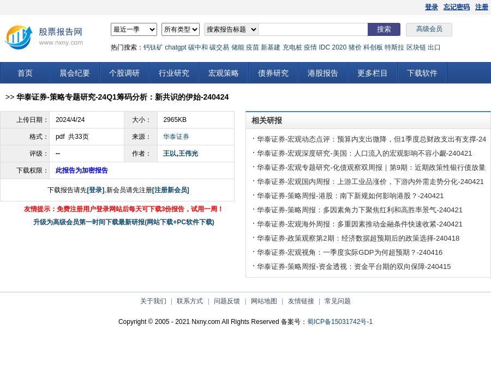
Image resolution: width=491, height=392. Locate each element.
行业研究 (174, 73)
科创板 (373, 47)
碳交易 (219, 47)
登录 (431, 7)
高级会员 (429, 29)
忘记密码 (457, 7)
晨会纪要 (74, 73)
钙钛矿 (153, 47)
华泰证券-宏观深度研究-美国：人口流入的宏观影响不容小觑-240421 (364, 153)
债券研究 (273, 73)
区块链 (416, 47)
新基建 (270, 47)
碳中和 (198, 47)
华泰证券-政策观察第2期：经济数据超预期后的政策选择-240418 (358, 238)
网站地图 (264, 301)
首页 (25, 73)
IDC (324, 47)
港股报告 (323, 73)
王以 (169, 153)
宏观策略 (223, 73)
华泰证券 (176, 136)
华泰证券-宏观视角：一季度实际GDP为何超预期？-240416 (349, 252)
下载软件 (422, 73)
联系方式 (190, 301)
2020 (339, 47)
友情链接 (301, 301)
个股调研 (124, 73)
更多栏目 (372, 73)
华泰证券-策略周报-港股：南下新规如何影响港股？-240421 (350, 196)
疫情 (310, 47)
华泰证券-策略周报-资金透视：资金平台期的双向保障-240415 (354, 266)
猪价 (355, 47)
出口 (434, 47)
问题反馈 (227, 301)
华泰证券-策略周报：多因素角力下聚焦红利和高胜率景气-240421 (360, 210)
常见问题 (338, 301)
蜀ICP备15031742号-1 (340, 322)
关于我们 (153, 301)
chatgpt (175, 47)
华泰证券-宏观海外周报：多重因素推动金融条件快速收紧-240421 (360, 224)
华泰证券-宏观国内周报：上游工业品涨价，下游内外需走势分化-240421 (370, 181)
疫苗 (252, 47)
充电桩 (292, 47)
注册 (481, 7)
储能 (237, 47)
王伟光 (188, 153)
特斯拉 (394, 47)
